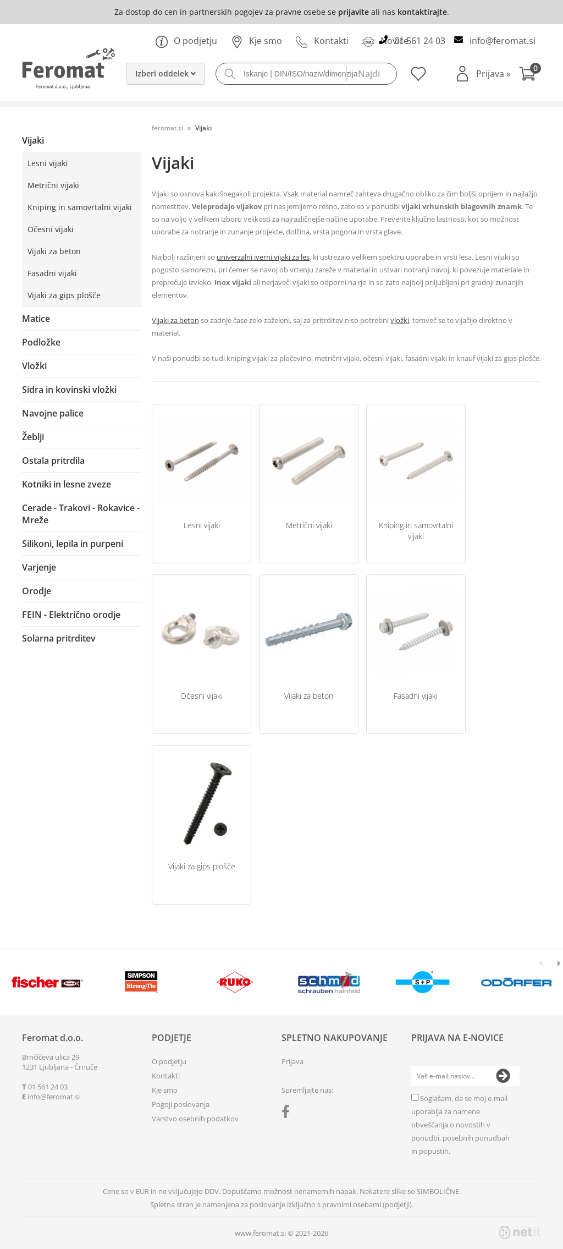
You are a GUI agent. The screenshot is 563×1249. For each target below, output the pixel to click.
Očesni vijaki (50, 229)
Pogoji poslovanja (180, 1104)
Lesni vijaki (47, 163)
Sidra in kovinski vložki (69, 390)
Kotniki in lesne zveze (66, 484)
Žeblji (33, 437)
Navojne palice (53, 413)
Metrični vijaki (53, 185)
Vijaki (33, 140)
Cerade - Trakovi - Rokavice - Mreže (81, 514)
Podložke (41, 342)
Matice (36, 319)
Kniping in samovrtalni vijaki (79, 207)
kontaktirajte (422, 12)
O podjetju (186, 41)
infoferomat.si (503, 41)
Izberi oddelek (165, 73)
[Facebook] (288, 1114)
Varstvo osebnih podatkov (195, 1119)
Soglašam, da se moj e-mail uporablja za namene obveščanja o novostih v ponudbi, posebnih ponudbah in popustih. (460, 1124)
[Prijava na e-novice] (503, 1076)
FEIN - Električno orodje (71, 615)
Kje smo (256, 41)
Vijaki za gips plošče (64, 295)
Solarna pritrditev (59, 638)
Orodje (36, 591)
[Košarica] (530, 75)
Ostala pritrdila (53, 460)
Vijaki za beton (54, 251)
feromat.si (167, 128)
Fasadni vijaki (52, 273)
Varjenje (39, 567)
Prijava (493, 74)
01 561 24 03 (419, 41)
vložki (399, 320)
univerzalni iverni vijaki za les (263, 257)
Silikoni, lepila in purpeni (72, 544)
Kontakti (322, 41)
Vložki (34, 366)
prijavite (353, 12)
